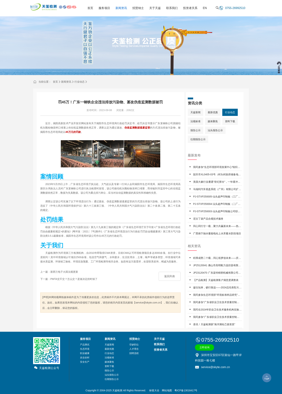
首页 (55, 81)
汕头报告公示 (215, 130)
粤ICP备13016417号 (185, 390)
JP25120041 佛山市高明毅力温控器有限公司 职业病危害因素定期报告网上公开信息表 (217, 266)
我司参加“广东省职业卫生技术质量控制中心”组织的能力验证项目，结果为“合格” (216, 303)
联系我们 (159, 344)
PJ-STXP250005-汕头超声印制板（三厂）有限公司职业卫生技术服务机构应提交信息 (217, 197)
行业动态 (79, 81)
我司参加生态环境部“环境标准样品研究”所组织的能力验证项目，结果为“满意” (216, 295)
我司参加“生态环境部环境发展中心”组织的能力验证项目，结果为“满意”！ (216, 168)
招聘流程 (134, 353)
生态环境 (84, 349)
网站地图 (167, 390)
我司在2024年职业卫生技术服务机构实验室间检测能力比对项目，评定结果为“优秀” (217, 310)
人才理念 (134, 349)
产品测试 (84, 344)
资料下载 (230, 121)
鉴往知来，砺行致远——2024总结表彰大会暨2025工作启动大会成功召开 (217, 288)
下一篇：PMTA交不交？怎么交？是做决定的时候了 (68, 279)
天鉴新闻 (195, 112)
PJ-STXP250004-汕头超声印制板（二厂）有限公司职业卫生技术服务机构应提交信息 (217, 204)
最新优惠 (213, 112)
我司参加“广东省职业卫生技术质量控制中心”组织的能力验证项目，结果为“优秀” (216, 318)
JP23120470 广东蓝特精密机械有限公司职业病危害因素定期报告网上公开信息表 (217, 273)
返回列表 (169, 276)
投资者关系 (160, 349)
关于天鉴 (159, 338)
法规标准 (195, 121)
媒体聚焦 (213, 121)
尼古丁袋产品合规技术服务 (208, 218)
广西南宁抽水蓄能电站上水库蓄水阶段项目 (217, 233)
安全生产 (84, 362)
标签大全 (154, 390)
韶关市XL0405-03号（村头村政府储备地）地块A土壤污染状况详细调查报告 (217, 175)
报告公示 (195, 130)
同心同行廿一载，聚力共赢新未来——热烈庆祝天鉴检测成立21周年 (217, 227)
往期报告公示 (198, 139)
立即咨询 (204, 347)
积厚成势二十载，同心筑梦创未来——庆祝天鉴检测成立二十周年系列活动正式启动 (217, 258)
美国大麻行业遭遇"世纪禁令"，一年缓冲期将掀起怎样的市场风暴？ (216, 182)
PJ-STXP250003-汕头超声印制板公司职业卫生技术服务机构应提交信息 (216, 212)
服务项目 (85, 338)
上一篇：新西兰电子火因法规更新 (59, 271)
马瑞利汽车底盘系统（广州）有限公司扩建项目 (217, 190)
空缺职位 (134, 344)
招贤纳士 (134, 338)
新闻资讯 (66, 81)
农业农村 (84, 357)
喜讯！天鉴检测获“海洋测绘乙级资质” (214, 324)
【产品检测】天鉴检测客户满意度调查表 (215, 280)
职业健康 (84, 353)
